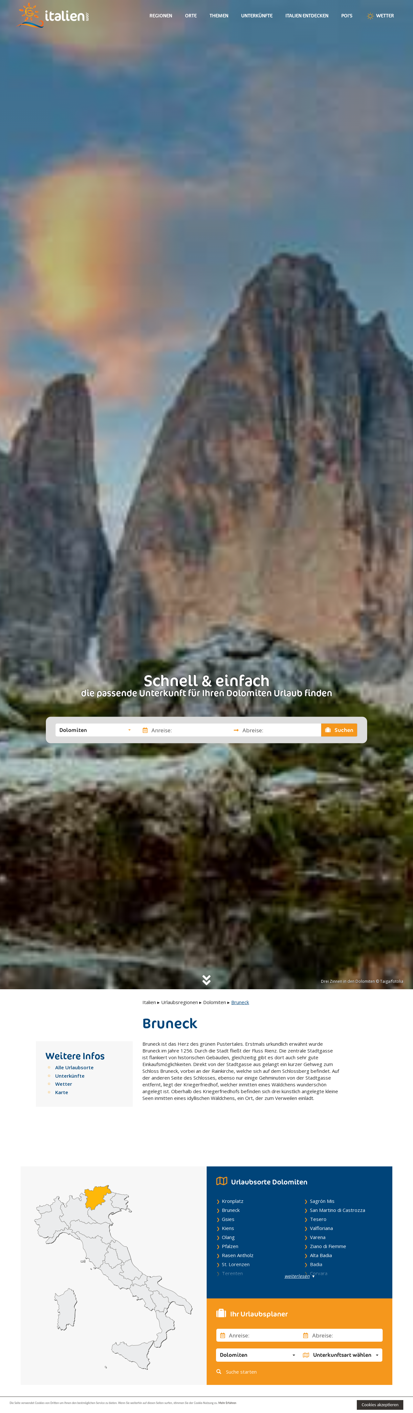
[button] (95, 730)
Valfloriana (321, 1197)
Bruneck (231, 1179)
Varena (317, 1207)
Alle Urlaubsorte (74, 1067)
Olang (228, 1207)
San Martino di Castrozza (337, 1179)
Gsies (228, 1188)
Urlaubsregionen (179, 1002)
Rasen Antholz (237, 1225)
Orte (191, 16)
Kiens (228, 1197)
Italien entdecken (306, 16)
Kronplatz (232, 1170)
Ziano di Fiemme (328, 1216)
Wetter (380, 16)
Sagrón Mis (322, 1170)
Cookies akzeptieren (380, 1405)
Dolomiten (214, 1002)
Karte (61, 1092)
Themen (219, 16)
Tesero (318, 1188)
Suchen (339, 730)
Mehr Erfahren (313, 1404)
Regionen (161, 16)
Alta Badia (321, 1225)
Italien (149, 1002)
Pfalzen (230, 1216)
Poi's (347, 16)
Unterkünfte (257, 16)
